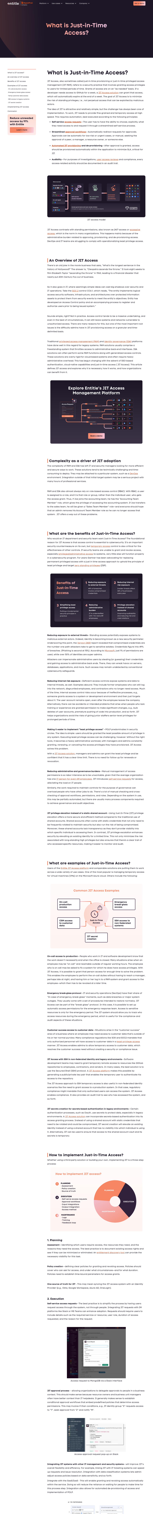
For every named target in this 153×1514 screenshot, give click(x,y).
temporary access (100, 546)
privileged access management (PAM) (79, 341)
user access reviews (107, 159)
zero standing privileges (87, 565)
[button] (45, 3)
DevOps (134, 473)
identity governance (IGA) (117, 341)
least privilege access (128, 1041)
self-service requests (120, 779)
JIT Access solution (108, 92)
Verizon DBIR (84, 643)
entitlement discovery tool (111, 1252)
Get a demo (139, 3)
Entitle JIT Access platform (75, 868)
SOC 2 (75, 290)
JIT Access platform (99, 1070)
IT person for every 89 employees (74, 779)
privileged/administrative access (76, 554)
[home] (20, 3)
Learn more (21, 130)
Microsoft (110, 650)
